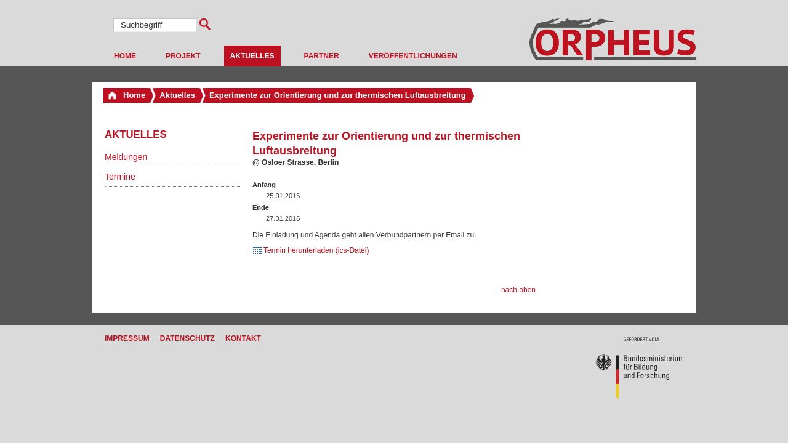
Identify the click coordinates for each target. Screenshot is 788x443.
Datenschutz (187, 338)
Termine (120, 177)
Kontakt (243, 338)
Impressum (127, 338)
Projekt (183, 56)
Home (125, 56)
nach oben (518, 289)
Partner (321, 56)
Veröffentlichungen (413, 56)
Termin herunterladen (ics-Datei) (316, 250)
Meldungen (126, 157)
